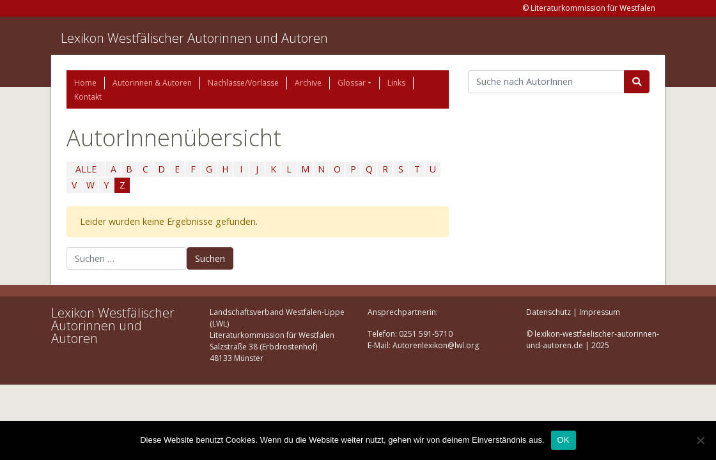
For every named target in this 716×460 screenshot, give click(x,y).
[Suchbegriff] (546, 81)
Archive (308, 82)
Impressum (599, 312)
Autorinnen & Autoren (152, 82)
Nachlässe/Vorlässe (243, 82)
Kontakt (88, 96)
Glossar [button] (352, 82)
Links (396, 82)
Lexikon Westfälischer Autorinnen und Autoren (194, 38)
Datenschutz (548, 312)
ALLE (86, 169)
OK (563, 440)
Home (85, 82)
